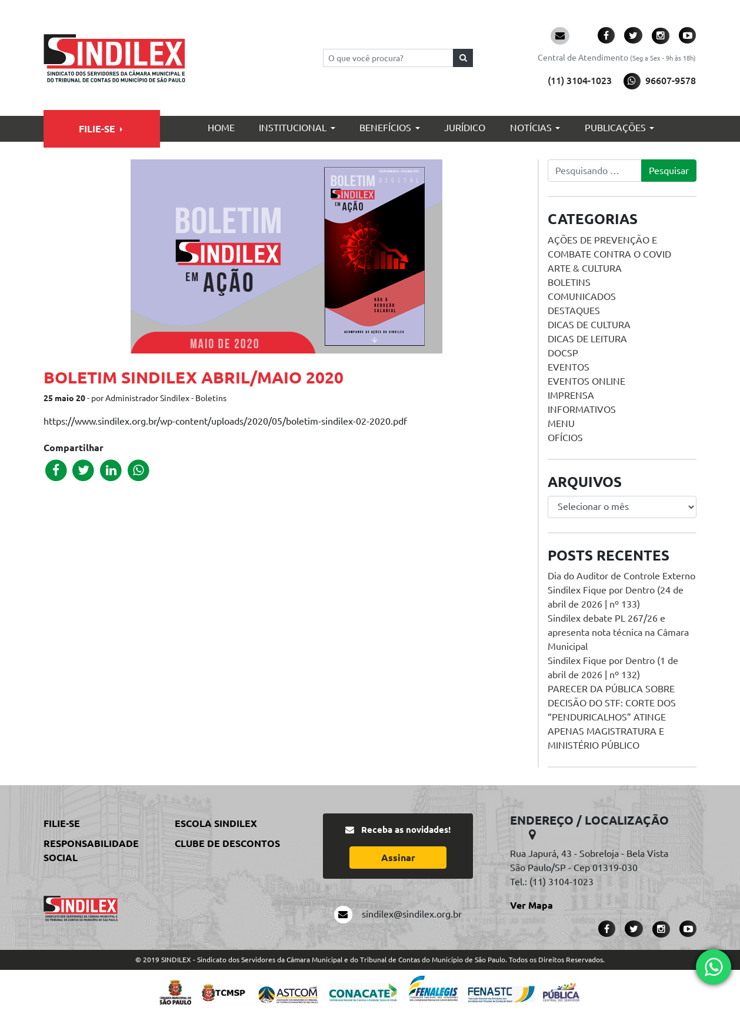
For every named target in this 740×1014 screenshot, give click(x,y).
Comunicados (582, 296)
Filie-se (97, 129)
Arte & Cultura (585, 268)
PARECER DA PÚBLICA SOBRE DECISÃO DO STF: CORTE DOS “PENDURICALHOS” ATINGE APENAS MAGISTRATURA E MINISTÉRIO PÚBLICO (612, 717)
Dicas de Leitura (587, 338)
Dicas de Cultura (589, 324)
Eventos (568, 367)
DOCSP (563, 353)
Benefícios (385, 127)
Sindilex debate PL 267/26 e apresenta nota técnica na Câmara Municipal (618, 632)
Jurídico (464, 127)
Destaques (574, 310)
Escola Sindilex (216, 823)
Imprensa (571, 395)
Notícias (531, 127)
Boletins (569, 282)
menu (561, 423)
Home (221, 127)
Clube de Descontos (227, 843)
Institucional (292, 127)
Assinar (398, 857)
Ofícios (565, 437)
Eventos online (586, 381)
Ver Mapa (531, 905)
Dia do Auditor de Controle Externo (621, 576)
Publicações (615, 127)
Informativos (582, 409)
